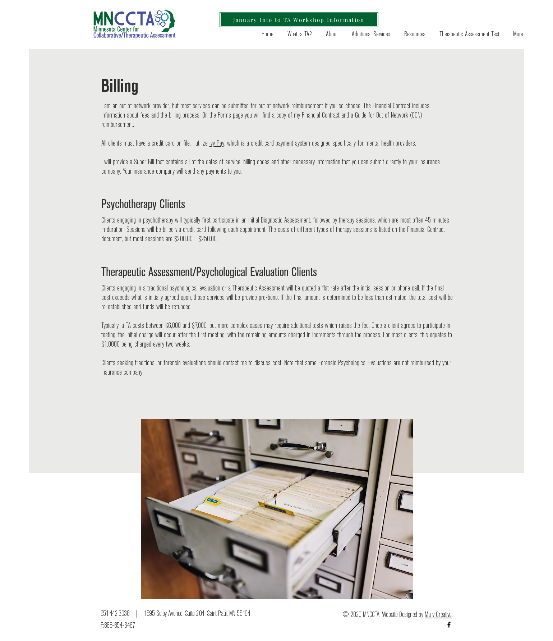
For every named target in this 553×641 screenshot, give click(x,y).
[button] (413, 35)
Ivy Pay (216, 143)
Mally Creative (438, 614)
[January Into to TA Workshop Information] (299, 20)
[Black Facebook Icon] (449, 624)
